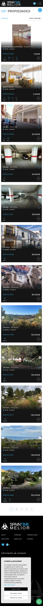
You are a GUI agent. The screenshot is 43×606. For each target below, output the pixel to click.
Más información (9, 585)
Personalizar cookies (16, 593)
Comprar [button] (17, 535)
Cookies (38, 596)
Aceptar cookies (15, 589)
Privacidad (31, 596)
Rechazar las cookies (16, 598)
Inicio (3, 535)
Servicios (18, 539)
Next (40, 36)
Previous (3, 36)
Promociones (32, 535)
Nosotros (5, 539)
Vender (30, 539)
